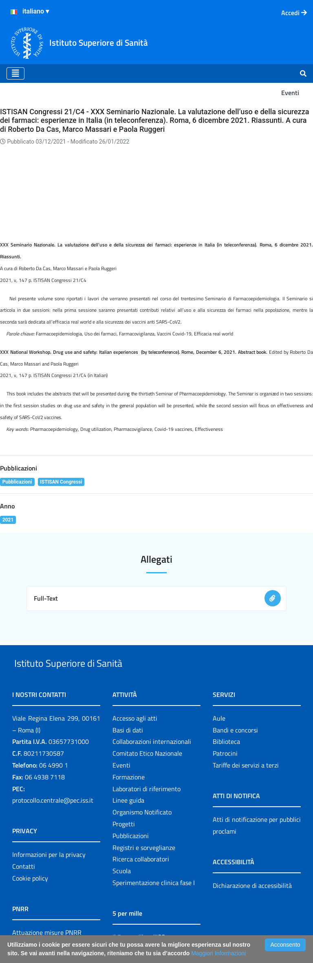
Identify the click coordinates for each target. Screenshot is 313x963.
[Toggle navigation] (15, 73)
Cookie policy (30, 830)
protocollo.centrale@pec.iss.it (52, 752)
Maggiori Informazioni (218, 953)
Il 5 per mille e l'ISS (138, 889)
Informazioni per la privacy (49, 806)
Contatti (23, 818)
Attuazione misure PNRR (47, 884)
